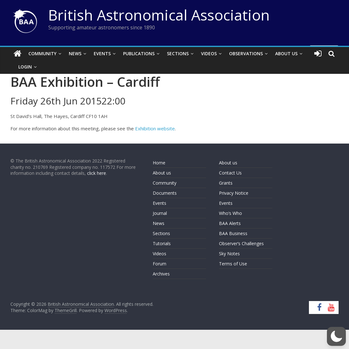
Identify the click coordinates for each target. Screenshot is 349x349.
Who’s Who (230, 213)
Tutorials (162, 243)
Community (42, 53)
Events (102, 53)
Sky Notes (229, 254)
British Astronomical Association (159, 15)
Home (159, 163)
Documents (165, 193)
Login (25, 67)
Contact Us (230, 173)
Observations (246, 53)
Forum (159, 264)
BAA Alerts (230, 223)
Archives (161, 274)
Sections (178, 53)
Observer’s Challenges (241, 243)
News (75, 53)
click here (96, 173)
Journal (160, 213)
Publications (139, 53)
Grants (226, 183)
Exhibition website (155, 128)
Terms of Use (233, 264)
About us (162, 173)
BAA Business (233, 233)
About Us (286, 53)
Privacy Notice (233, 193)
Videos (209, 53)
